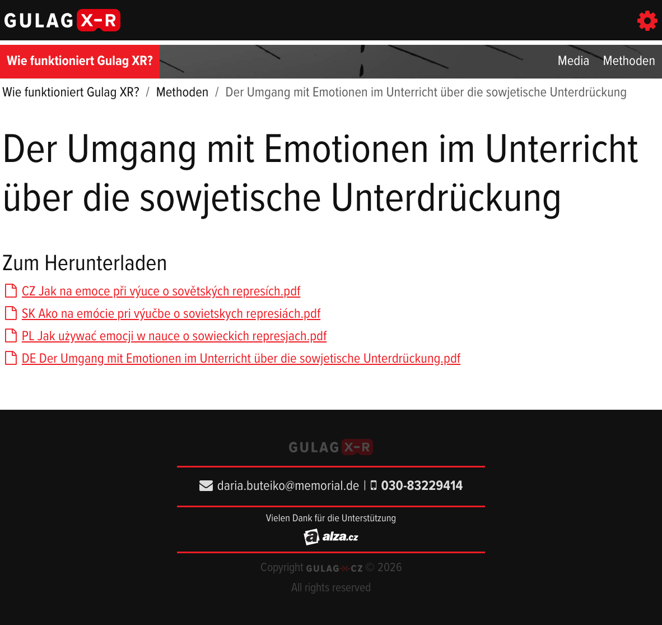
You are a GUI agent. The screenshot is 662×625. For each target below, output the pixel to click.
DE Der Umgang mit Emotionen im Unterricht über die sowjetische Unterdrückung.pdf (231, 359)
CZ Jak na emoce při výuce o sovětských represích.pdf (151, 292)
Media (574, 61)
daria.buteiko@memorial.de (279, 486)
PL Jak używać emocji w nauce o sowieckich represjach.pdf (164, 336)
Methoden (629, 61)
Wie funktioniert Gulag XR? (80, 61)
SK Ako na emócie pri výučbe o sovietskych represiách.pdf (161, 314)
